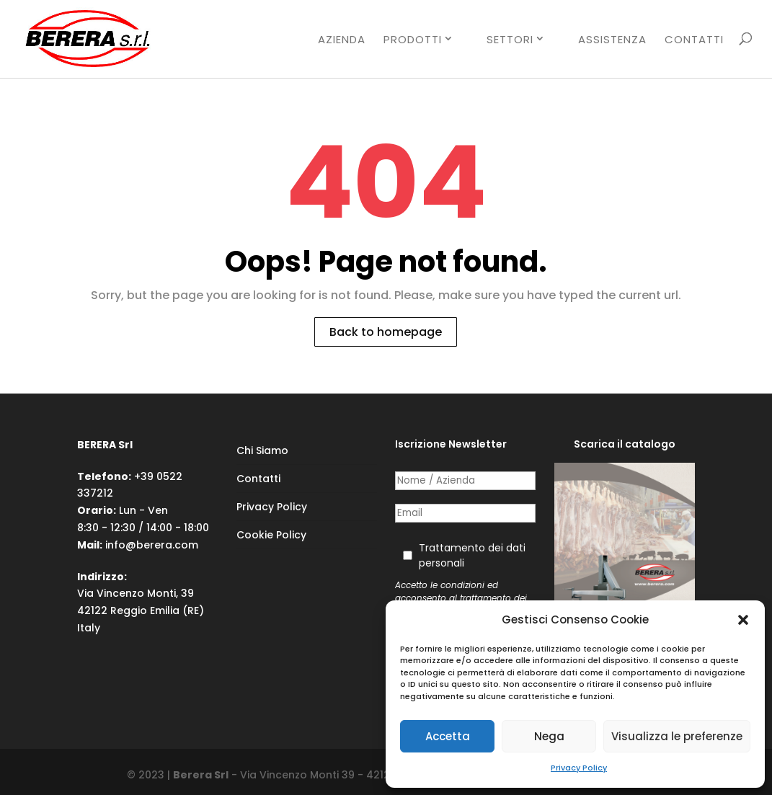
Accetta (447, 736)
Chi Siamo (262, 450)
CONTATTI (694, 40)
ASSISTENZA (612, 40)
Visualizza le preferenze (676, 736)
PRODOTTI (412, 39)
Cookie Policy (271, 535)
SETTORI (510, 39)
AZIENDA (341, 40)
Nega (549, 736)
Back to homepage (385, 332)
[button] (743, 620)
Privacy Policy (579, 767)
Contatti (258, 478)
